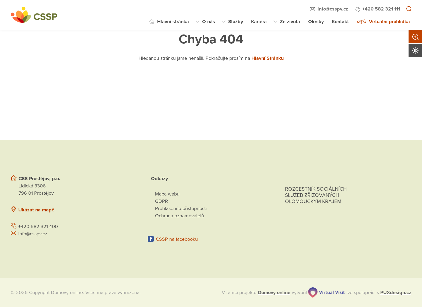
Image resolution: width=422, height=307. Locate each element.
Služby (235, 22)
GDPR (161, 201)
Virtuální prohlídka (389, 22)
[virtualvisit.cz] (326, 292)
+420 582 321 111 (381, 9)
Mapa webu (167, 194)
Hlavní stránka (173, 22)
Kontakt (340, 22)
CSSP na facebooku (177, 239)
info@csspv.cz (333, 9)
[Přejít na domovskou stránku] (34, 15)
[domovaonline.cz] (274, 292)
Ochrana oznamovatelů (179, 216)
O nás (208, 22)
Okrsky (316, 22)
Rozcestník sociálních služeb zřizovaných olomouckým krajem (316, 195)
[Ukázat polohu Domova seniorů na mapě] (103, 210)
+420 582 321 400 (38, 226)
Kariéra (259, 22)
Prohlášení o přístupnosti (181, 208)
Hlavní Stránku (267, 58)
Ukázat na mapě (36, 210)
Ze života (290, 22)
